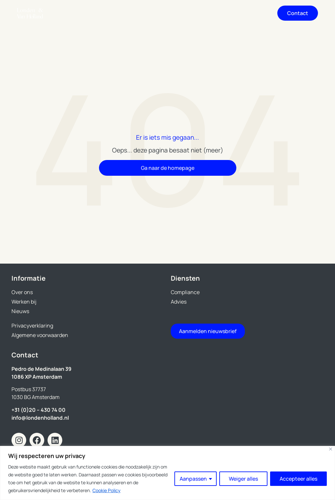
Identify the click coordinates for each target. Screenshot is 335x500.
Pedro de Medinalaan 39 (41, 368)
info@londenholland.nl (40, 417)
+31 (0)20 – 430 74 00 (38, 409)
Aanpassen (193, 478)
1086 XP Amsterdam (36, 376)
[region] (167, 473)
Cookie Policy (106, 490)
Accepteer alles (298, 478)
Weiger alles (243, 478)
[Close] (330, 449)
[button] (258, 13)
